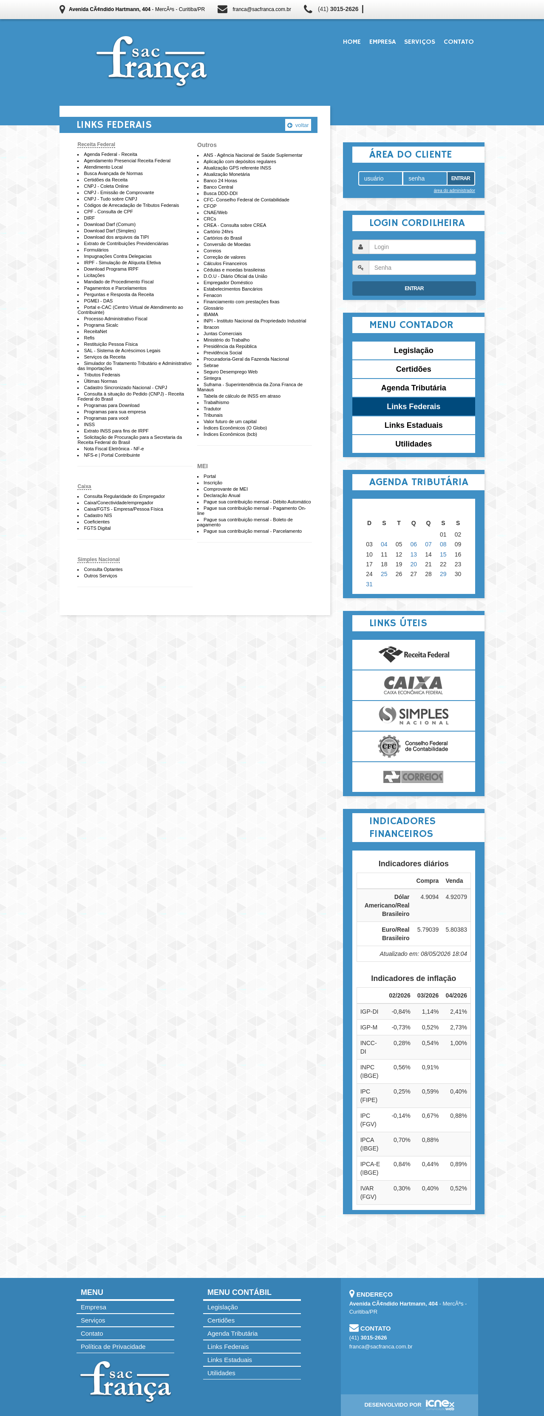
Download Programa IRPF (111, 268)
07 (428, 544)
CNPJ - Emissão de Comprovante (119, 192)
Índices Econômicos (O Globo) (235, 427)
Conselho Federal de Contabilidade (413, 746)
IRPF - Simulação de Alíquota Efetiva (122, 262)
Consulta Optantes (103, 569)
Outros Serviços (100, 575)
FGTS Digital (97, 528)
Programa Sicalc (101, 325)
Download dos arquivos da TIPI (116, 237)
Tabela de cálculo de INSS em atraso (242, 396)
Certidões (413, 369)
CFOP (210, 206)
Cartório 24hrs (218, 231)
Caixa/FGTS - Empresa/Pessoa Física (123, 509)
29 (443, 574)
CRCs (210, 218)
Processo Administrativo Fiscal (115, 318)
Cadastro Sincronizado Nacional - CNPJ (125, 387)
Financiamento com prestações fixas (242, 301)
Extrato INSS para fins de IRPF (116, 430)
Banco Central (218, 186)
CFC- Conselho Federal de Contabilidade (246, 199)
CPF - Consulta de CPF (108, 211)
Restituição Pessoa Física (111, 344)
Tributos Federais (102, 374)
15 (443, 554)
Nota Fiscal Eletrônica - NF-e (114, 448)
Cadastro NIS (98, 515)
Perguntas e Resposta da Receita (119, 294)
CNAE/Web (215, 212)
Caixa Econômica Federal (413, 685)
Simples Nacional (98, 559)
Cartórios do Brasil (223, 237)
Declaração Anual (222, 495)
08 (443, 544)
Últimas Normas (100, 381)
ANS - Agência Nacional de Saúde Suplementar (253, 155)
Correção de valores (225, 257)
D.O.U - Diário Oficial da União (235, 276)
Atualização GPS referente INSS (237, 167)
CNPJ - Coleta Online (106, 186)
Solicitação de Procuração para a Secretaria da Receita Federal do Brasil (129, 440)
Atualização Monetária (227, 174)
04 (384, 544)
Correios (212, 250)
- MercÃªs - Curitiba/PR (137, 9)
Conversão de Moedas (227, 244)
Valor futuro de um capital (230, 421)
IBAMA (211, 314)
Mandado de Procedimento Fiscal (118, 281)
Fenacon (213, 295)
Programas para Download (111, 405)
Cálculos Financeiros (225, 263)
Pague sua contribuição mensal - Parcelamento (253, 531)
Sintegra (212, 378)
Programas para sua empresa (115, 411)
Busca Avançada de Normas (113, 173)
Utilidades (413, 444)
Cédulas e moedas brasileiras (234, 269)
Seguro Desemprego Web (231, 371)
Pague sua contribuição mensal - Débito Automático (257, 501)
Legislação (414, 350)
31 (369, 584)
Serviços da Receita (104, 356)
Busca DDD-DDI (221, 193)
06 (414, 544)
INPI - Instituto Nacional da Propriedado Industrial (255, 320)
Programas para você (106, 418)
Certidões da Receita (106, 179)
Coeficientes (97, 521)
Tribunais (213, 415)
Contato (459, 42)
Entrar (460, 178)
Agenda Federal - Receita (110, 154)
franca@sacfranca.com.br (261, 9)
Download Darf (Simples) (110, 230)
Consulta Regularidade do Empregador (124, 496)
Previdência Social (223, 352)
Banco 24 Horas (220, 180)
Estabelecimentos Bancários (233, 288)
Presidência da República (230, 346)
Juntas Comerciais (223, 333)
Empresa (382, 42)
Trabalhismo (216, 402)
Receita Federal (96, 144)
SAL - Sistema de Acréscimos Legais (122, 350)
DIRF (89, 217)
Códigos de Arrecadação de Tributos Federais (131, 205)
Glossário (213, 308)
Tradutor (212, 408)
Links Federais (413, 406)
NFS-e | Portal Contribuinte (112, 455)
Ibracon (211, 327)
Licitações (94, 275)
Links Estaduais (414, 425)
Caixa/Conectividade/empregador (118, 502)
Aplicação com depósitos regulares (240, 161)
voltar (298, 125)
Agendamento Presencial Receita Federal (127, 160)
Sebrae (211, 365)
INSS (89, 424)
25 (384, 574)
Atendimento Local (103, 167)
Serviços (419, 42)
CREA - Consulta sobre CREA (235, 225)
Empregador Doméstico (228, 282)
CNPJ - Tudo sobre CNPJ (110, 198)
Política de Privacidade (113, 1346)
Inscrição (213, 482)
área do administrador (454, 190)
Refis (89, 337)
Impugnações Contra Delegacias (118, 256)
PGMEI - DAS (98, 300)
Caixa (84, 486)
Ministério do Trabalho (226, 339)
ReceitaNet (95, 331)
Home (352, 42)
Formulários (96, 249)
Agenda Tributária (413, 388)
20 (414, 564)
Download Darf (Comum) (110, 224)
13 (414, 554)
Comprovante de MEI (226, 489)
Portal (210, 476)
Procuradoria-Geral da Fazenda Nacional (246, 359)
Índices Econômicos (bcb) (230, 434)
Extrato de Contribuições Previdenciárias (126, 243)
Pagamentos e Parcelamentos (115, 288)
